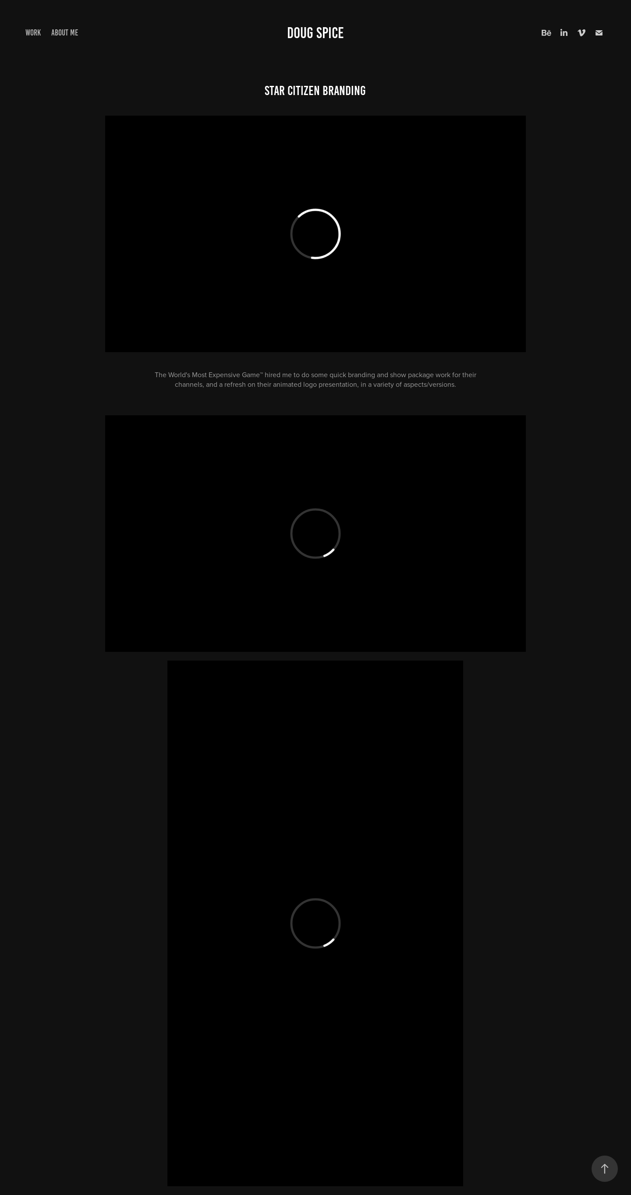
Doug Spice (315, 33)
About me (64, 32)
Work (33, 32)
